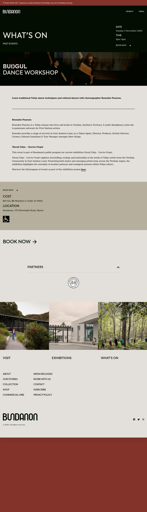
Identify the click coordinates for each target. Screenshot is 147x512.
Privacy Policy (43, 396)
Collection (11, 385)
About (7, 375)
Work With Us (42, 380)
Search (129, 12)
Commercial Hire (14, 396)
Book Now (121, 46)
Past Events (10, 44)
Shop (6, 391)
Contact (39, 385)
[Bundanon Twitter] (139, 420)
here (83, 169)
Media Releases (43, 375)
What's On (25, 36)
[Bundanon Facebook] (134, 420)
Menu (141, 12)
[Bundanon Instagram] (143, 420)
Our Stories (10, 380)
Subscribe (40, 391)
